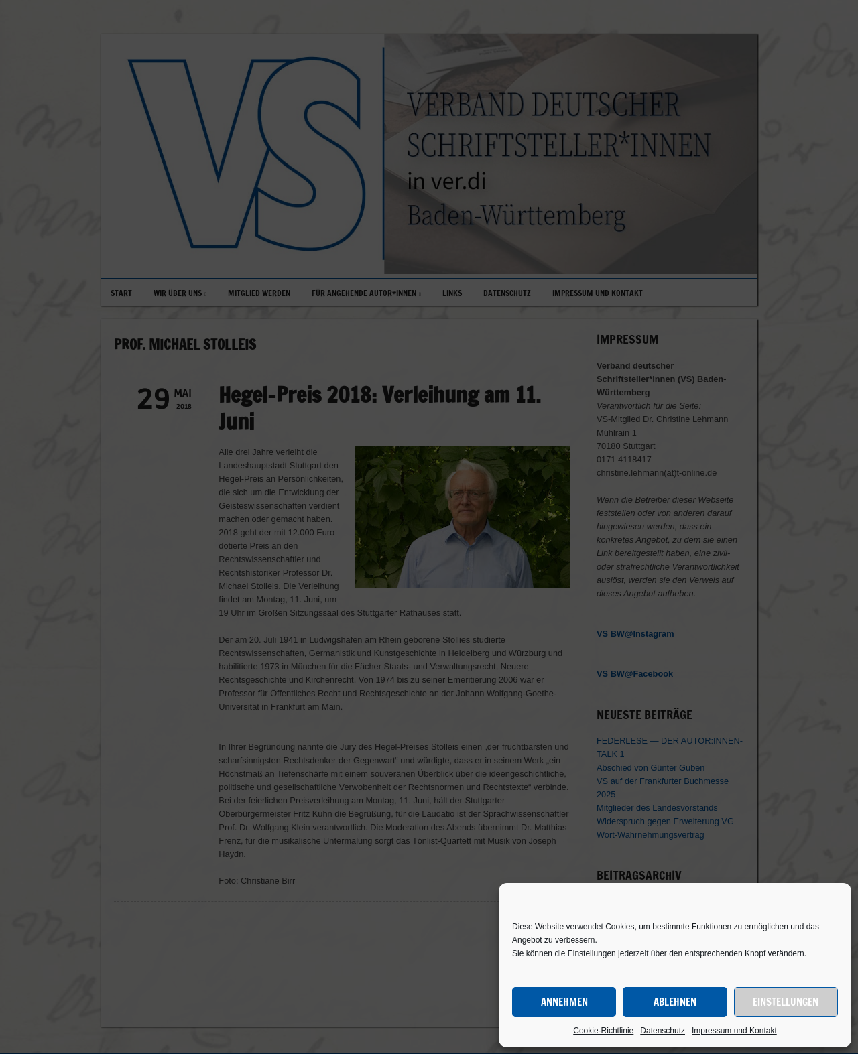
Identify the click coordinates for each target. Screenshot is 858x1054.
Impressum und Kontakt (734, 1030)
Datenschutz (662, 1030)
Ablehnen (675, 1002)
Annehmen (564, 1002)
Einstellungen (785, 1002)
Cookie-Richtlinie (603, 1030)
